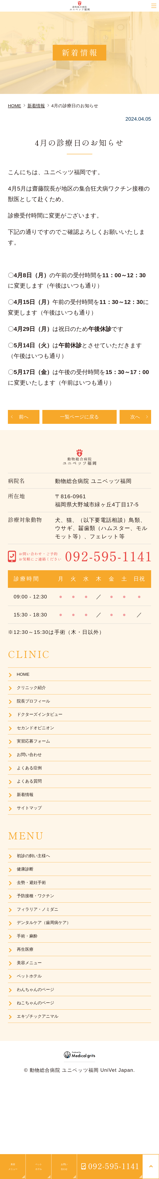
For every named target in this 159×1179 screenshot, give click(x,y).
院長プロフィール (38, 715)
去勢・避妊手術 (35, 926)
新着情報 (27, 827)
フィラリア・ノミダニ (44, 958)
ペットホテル (33, 1039)
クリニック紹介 (35, 699)
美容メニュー (33, 1022)
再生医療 (27, 1006)
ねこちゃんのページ (41, 1071)
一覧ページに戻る (79, 418)
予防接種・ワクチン (40, 942)
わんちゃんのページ (41, 1055)
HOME (24, 683)
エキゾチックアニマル (44, 1087)
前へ (24, 418)
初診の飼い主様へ (38, 894)
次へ (135, 418)
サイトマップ (33, 843)
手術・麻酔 (30, 990)
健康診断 (27, 910)
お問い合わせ (33, 779)
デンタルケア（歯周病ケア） (51, 974)
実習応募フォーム (38, 763)
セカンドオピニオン (41, 747)
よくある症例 (33, 795)
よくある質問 (33, 811)
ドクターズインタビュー (46, 731)
